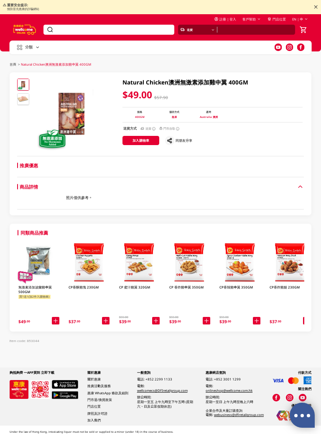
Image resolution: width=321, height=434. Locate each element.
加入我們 (94, 420)
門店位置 (276, 19)
